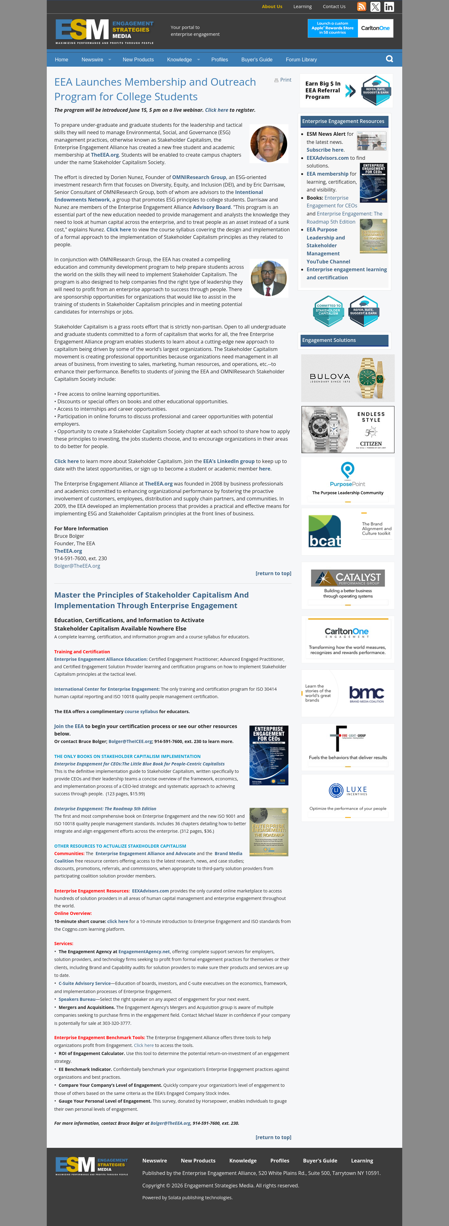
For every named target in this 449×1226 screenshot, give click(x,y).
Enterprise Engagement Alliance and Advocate (145, 853)
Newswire (92, 59)
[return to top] (274, 573)
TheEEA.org (105, 154)
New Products (138, 59)
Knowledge (179, 59)
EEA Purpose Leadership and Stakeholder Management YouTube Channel (328, 245)
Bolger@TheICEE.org (130, 741)
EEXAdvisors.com (150, 891)
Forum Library (301, 59)
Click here (216, 110)
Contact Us (334, 6)
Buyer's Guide (257, 59)
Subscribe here (325, 149)
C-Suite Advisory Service (85, 983)
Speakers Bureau (77, 999)
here (265, 468)
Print (286, 79)
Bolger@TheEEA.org (77, 565)
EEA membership (328, 173)
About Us (272, 6)
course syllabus (141, 711)
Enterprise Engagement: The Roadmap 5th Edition (105, 809)
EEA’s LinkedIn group (229, 461)
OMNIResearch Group (199, 177)
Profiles (219, 59)
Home (61, 59)
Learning (302, 6)
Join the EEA (69, 726)
